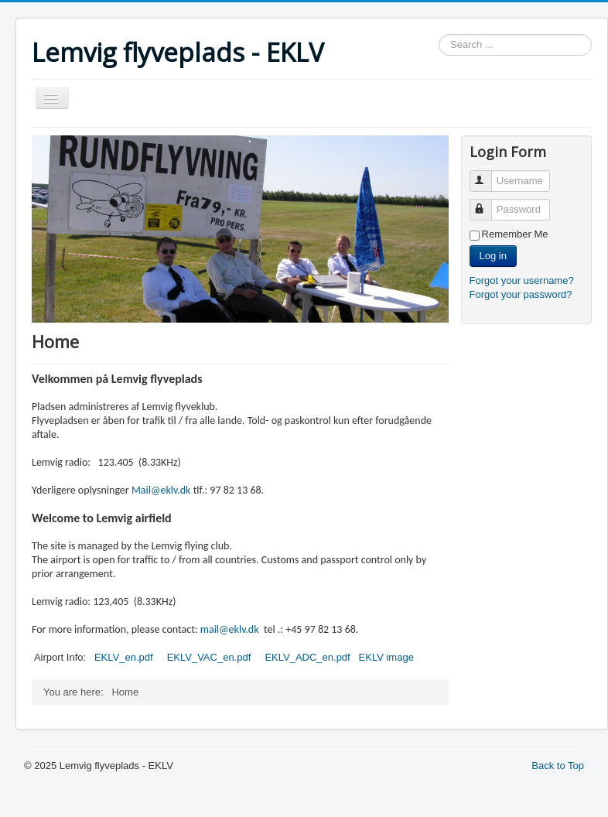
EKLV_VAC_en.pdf (209, 657)
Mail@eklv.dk (161, 490)
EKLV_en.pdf (124, 657)
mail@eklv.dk (229, 629)
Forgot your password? (521, 294)
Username (487, 174)
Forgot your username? (522, 280)
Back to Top (557, 765)
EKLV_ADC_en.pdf (307, 657)
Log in (493, 256)
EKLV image (386, 657)
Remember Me (515, 234)
